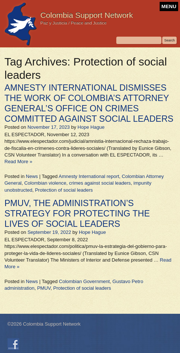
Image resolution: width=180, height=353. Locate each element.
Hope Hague (90, 127)
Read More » (18, 161)
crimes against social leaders (100, 183)
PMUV (43, 288)
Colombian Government (84, 281)
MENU (168, 6)
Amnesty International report (89, 176)
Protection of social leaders (64, 190)
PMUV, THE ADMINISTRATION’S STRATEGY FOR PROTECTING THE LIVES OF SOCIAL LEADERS (77, 213)
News (32, 176)
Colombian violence (45, 183)
